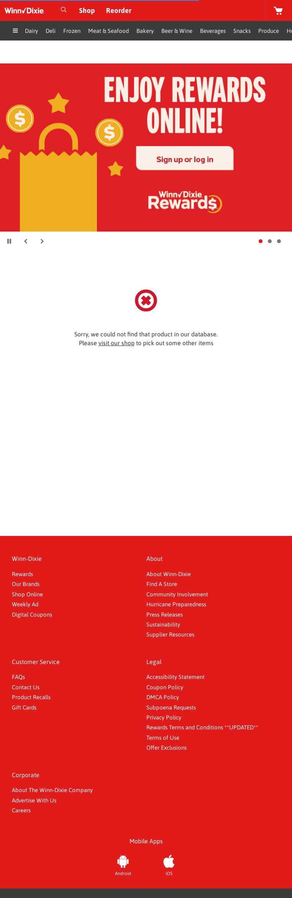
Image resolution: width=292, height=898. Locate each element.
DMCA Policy (162, 697)
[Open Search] (63, 10)
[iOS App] (169, 864)
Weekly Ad (25, 604)
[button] (25, 241)
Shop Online (27, 594)
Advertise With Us (34, 800)
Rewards (22, 574)
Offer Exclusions (166, 747)
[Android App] (123, 864)
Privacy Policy (163, 717)
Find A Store (161, 584)
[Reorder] (118, 10)
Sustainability (163, 624)
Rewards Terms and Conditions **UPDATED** (202, 727)
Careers (21, 810)
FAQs (18, 677)
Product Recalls (31, 697)
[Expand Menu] (15, 31)
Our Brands (25, 584)
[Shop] (87, 10)
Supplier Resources (170, 634)
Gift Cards (24, 707)
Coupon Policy (164, 687)
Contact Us (25, 687)
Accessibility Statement (175, 677)
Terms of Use (162, 737)
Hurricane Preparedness (176, 604)
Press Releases (164, 614)
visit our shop (116, 342)
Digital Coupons (32, 614)
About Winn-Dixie (168, 574)
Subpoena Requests (171, 707)
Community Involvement (177, 594)
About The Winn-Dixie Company (52, 790)
